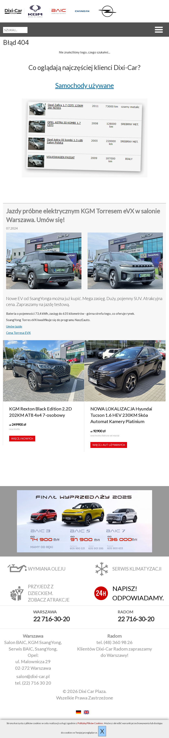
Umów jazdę (14, 326)
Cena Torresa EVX (18, 333)
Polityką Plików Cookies (90, 723)
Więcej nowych (22, 438)
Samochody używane (84, 85)
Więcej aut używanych (108, 445)
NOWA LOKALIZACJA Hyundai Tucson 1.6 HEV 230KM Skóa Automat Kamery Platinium (121, 415)
